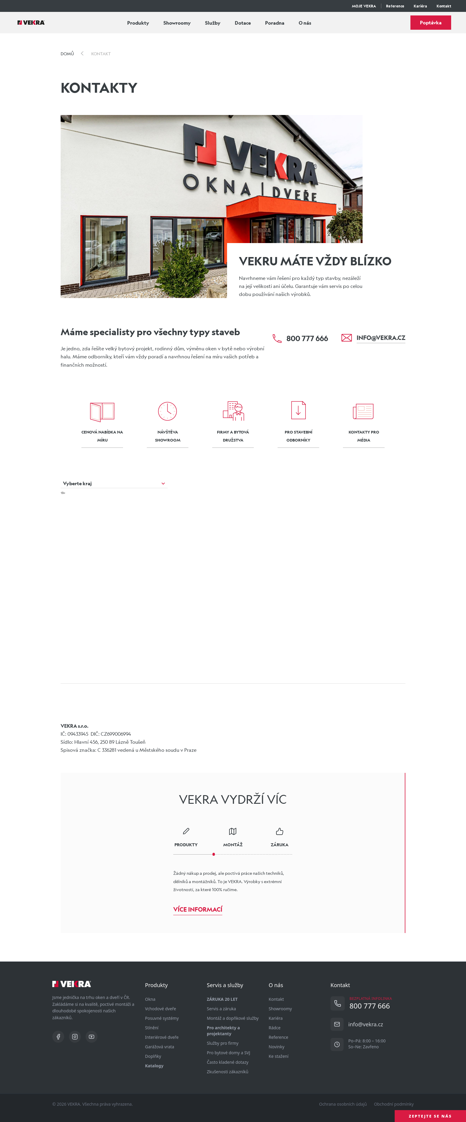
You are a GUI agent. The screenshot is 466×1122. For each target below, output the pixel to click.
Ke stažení (279, 1056)
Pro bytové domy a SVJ (228, 1052)
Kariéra (420, 6)
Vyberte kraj (77, 483)
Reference (395, 6)
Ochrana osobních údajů (343, 1104)
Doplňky (153, 1056)
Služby (213, 23)
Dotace (243, 23)
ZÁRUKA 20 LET (222, 999)
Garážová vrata (159, 1046)
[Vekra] (31, 23)
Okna (150, 999)
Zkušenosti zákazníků (227, 1071)
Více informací (197, 909)
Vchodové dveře (160, 1008)
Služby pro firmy (222, 1043)
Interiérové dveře (162, 1037)
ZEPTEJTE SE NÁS (430, 1116)
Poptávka (431, 22)
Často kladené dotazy (227, 1062)
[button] (185, 573)
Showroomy (177, 23)
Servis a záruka (221, 1008)
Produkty (138, 23)
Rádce (275, 1027)
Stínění (151, 1027)
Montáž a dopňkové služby (233, 1018)
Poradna (274, 23)
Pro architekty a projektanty (223, 1030)
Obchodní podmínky (394, 1104)
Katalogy (154, 1066)
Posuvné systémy (162, 1018)
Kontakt (444, 6)
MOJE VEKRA (364, 6)
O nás (305, 23)
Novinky (276, 1046)
